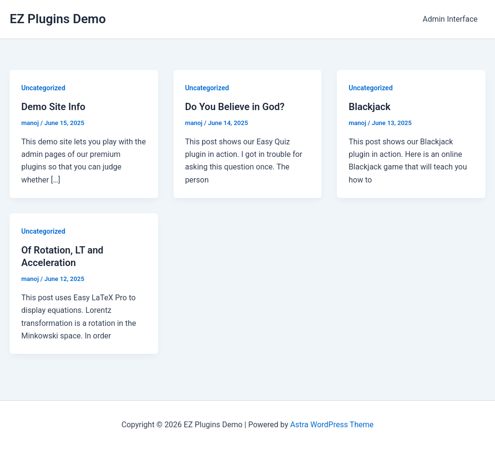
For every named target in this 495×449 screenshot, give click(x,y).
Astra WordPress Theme (331, 424)
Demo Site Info (53, 106)
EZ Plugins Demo (58, 19)
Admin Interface (450, 19)
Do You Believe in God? (235, 106)
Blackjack (369, 106)
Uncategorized (43, 88)
